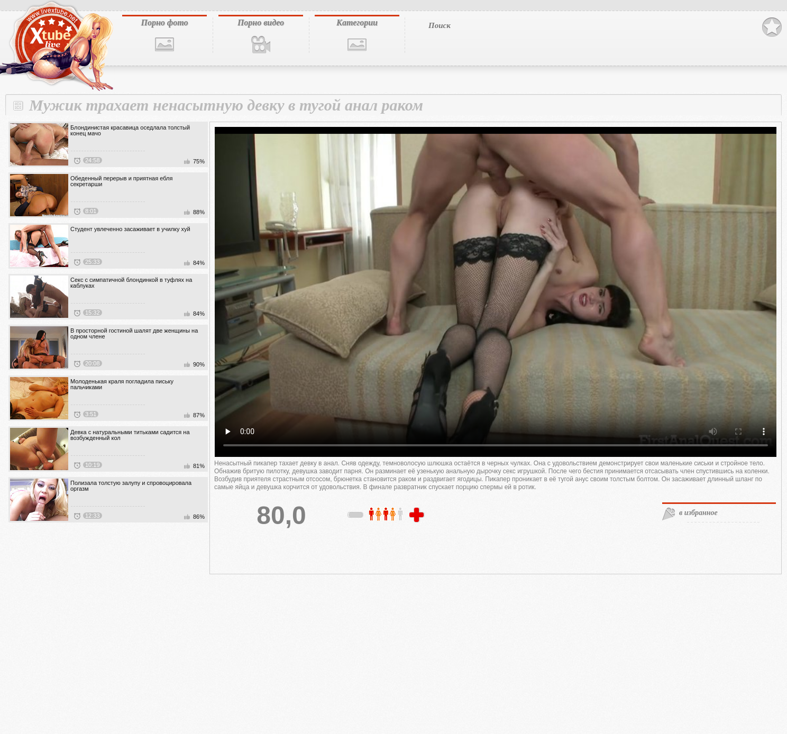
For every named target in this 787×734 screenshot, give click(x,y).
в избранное (698, 513)
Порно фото (164, 22)
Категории (357, 22)
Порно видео (260, 22)
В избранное (772, 27)
